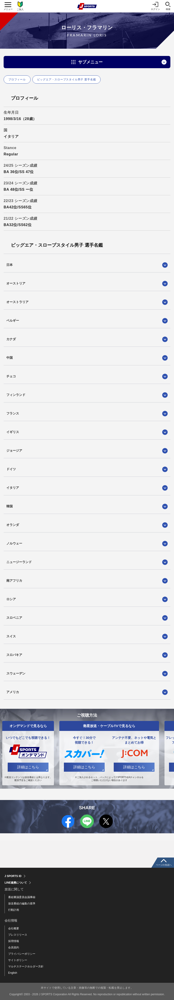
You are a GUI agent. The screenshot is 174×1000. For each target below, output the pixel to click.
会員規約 (13, 947)
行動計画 (13, 909)
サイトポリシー (17, 960)
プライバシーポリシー (21, 953)
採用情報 (13, 941)
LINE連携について (16, 882)
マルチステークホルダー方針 (26, 966)
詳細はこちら (28, 767)
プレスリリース (17, 934)
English (12, 972)
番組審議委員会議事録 (21, 897)
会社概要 (13, 928)
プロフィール (17, 79)
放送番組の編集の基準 (21, 903)
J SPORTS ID (13, 876)
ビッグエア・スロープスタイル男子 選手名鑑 (66, 79)
